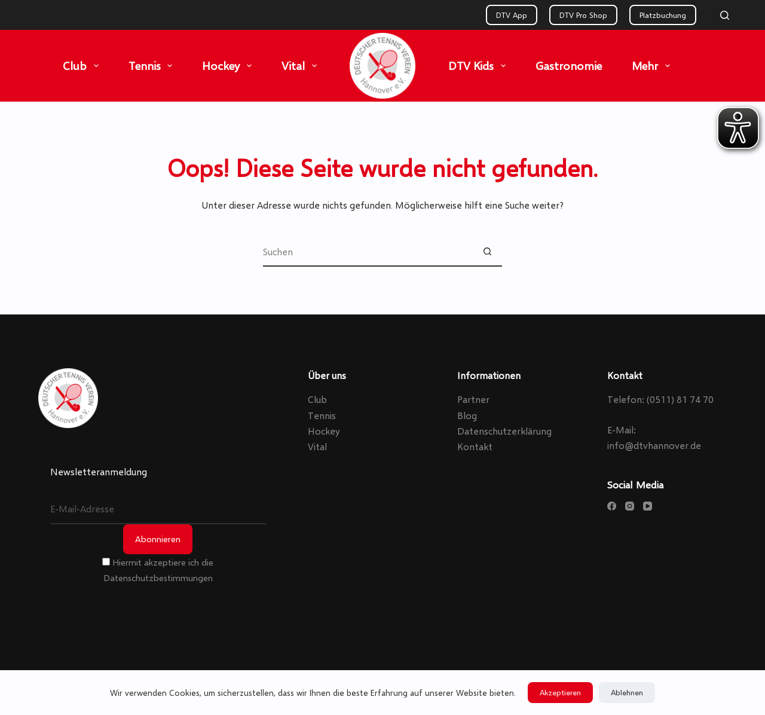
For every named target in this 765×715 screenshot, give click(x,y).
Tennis (153, 66)
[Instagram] (629, 506)
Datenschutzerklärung (504, 430)
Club (83, 66)
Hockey (229, 66)
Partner (473, 399)
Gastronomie (569, 65)
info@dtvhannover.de (654, 445)
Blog (467, 415)
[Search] (724, 15)
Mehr (653, 66)
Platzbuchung (662, 15)
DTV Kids (479, 66)
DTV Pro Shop (583, 15)
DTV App (511, 15)
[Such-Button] (487, 252)
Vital (301, 66)
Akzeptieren (560, 692)
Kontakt (474, 446)
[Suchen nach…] (367, 252)
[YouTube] (647, 506)
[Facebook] (611, 506)
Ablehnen (627, 692)
